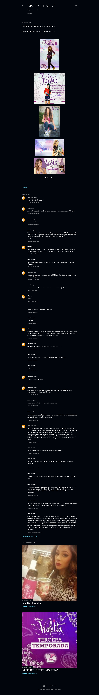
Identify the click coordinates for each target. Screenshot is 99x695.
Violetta (29, 272)
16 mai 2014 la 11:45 (32, 312)
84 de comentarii (32, 673)
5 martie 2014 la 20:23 (33, 224)
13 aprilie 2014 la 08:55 (33, 241)
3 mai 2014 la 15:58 (32, 290)
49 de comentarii (32, 606)
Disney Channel (42, 5)
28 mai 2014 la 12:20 (32, 420)
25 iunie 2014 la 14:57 (33, 453)
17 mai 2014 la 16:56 (32, 349)
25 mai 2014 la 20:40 (32, 394)
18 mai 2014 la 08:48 (32, 360)
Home (30, 13)
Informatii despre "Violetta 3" (40, 670)
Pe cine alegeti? (31, 602)
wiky (28, 208)
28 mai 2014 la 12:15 (32, 405)
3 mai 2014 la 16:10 (32, 301)
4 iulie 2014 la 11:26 (32, 479)
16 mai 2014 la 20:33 (32, 323)
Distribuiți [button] (24, 187)
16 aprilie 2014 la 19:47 (33, 266)
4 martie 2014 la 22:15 (33, 202)
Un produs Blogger (49, 686)
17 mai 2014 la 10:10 (32, 338)
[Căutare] (76, 5)
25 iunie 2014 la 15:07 (33, 468)
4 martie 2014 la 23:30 (33, 213)
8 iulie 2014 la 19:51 (32, 495)
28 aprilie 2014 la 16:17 (33, 279)
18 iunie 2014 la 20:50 (33, 442)
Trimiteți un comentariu (30, 536)
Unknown (30, 197)
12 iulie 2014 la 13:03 (32, 508)
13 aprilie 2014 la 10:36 (33, 254)
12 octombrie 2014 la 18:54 (34, 532)
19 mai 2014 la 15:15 (32, 382)
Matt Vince (58, 689)
